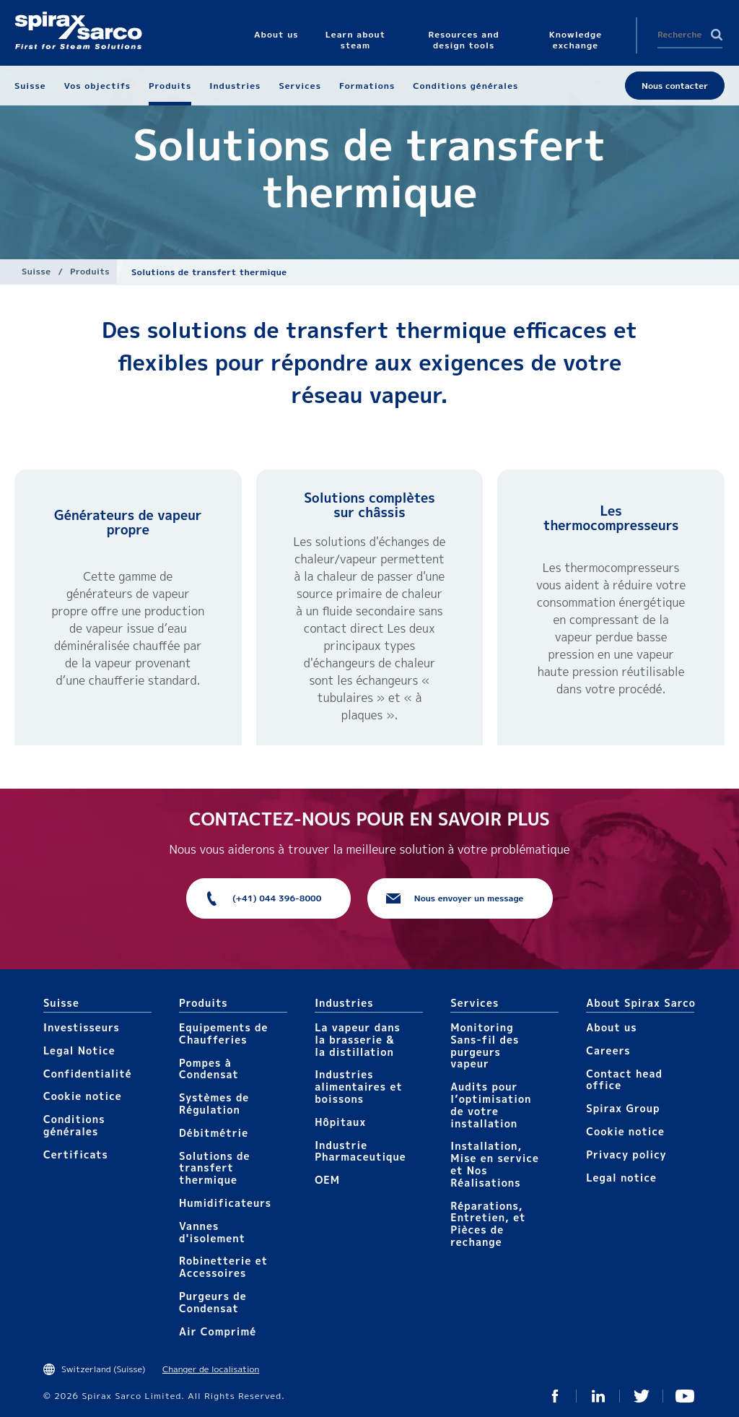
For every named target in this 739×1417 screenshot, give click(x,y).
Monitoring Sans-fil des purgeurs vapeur (484, 1045)
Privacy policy (626, 1154)
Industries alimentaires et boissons (359, 1086)
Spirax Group (623, 1108)
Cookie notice (82, 1096)
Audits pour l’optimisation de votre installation (490, 1105)
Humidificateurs (225, 1203)
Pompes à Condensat (209, 1069)
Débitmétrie (213, 1133)
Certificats (75, 1154)
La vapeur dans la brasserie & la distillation (358, 1039)
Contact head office (624, 1080)
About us (611, 1027)
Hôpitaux (340, 1122)
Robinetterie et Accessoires (223, 1267)
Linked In (598, 1396)
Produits (90, 271)
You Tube (685, 1396)
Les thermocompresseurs (611, 518)
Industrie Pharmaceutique (360, 1151)
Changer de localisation (210, 1369)
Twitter (641, 1396)
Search (716, 34)
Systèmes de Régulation (214, 1104)
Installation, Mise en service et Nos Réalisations (494, 1164)
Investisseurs (81, 1027)
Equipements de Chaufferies (223, 1033)
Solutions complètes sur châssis (369, 505)
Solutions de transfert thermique (214, 1168)
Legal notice (621, 1177)
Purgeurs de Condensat (213, 1302)
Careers (608, 1050)
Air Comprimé (217, 1331)
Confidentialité (87, 1073)
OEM (327, 1180)
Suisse (36, 271)
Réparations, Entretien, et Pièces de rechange (487, 1224)
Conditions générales (74, 1125)
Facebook (555, 1396)
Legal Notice (79, 1050)
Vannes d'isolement (212, 1232)
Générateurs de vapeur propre (127, 522)
